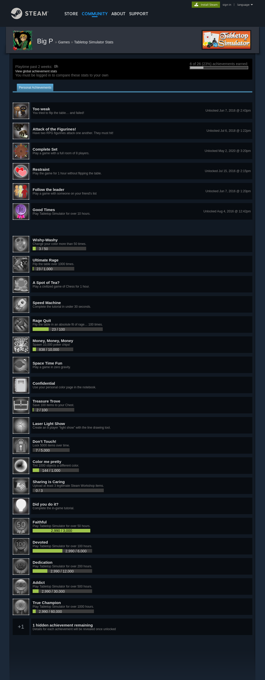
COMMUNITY (95, 13)
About (118, 13)
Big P (46, 41)
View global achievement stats (36, 71)
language (243, 4)
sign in (227, 4)
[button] (132, 110)
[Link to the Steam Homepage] (33, 18)
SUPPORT (138, 13)
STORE (71, 13)
